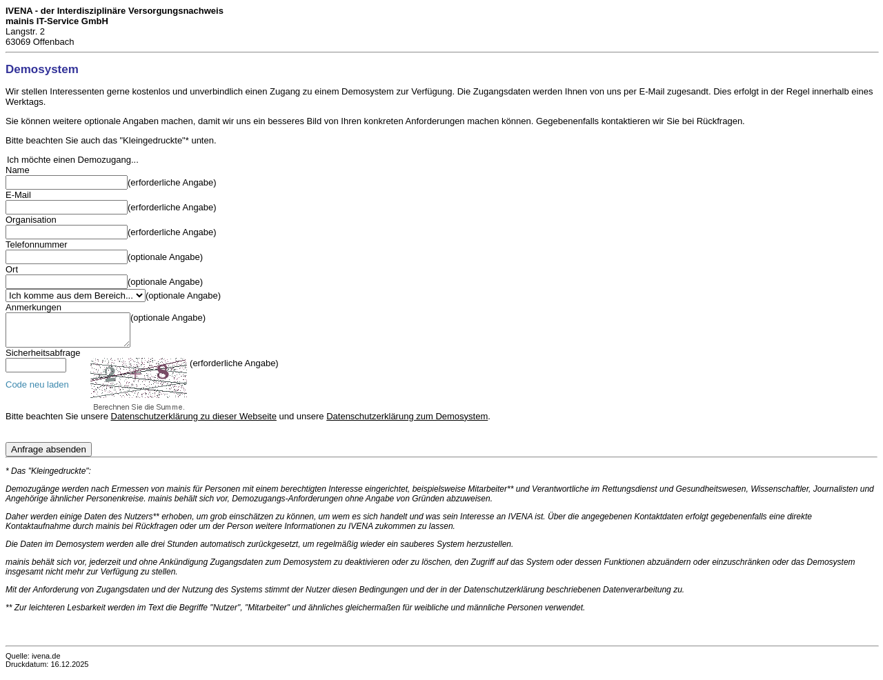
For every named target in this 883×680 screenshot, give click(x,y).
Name (18, 170)
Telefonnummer (37, 244)
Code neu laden (37, 391)
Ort (12, 269)
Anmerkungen (33, 307)
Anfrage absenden (48, 455)
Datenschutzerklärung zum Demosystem (407, 422)
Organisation (31, 219)
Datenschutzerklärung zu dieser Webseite (194, 422)
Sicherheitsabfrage (43, 359)
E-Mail (18, 195)
